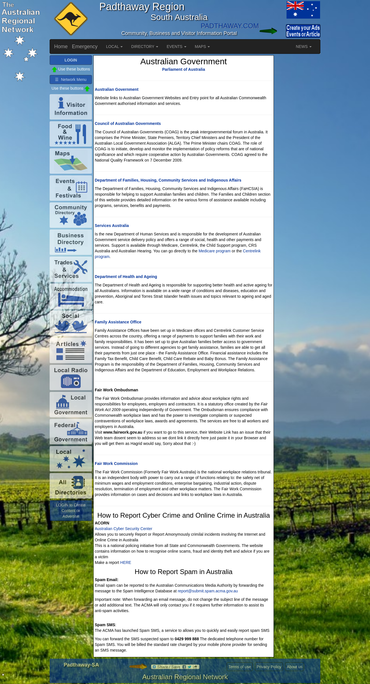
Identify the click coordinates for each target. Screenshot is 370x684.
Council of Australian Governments (128, 123)
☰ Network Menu (70, 79)
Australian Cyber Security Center (123, 528)
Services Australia (112, 225)
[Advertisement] (297, 139)
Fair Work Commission (116, 463)
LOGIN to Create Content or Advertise (70, 510)
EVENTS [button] (176, 46)
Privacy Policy (269, 667)
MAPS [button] (202, 46)
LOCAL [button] (114, 46)
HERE (125, 562)
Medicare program (215, 251)
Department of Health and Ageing (126, 276)
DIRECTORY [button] (144, 46)
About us (294, 667)
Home (61, 46)
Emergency (85, 46)
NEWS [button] (304, 46)
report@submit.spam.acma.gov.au (208, 591)
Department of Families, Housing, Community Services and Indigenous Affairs (168, 180)
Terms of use (239, 667)
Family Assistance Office (118, 322)
